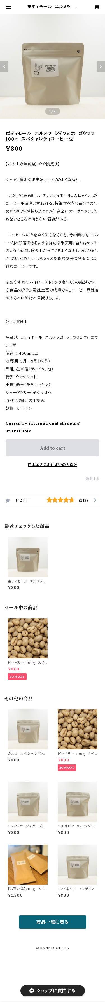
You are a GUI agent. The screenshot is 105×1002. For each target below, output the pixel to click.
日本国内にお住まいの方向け (52, 464)
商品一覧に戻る (52, 922)
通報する (92, 479)
